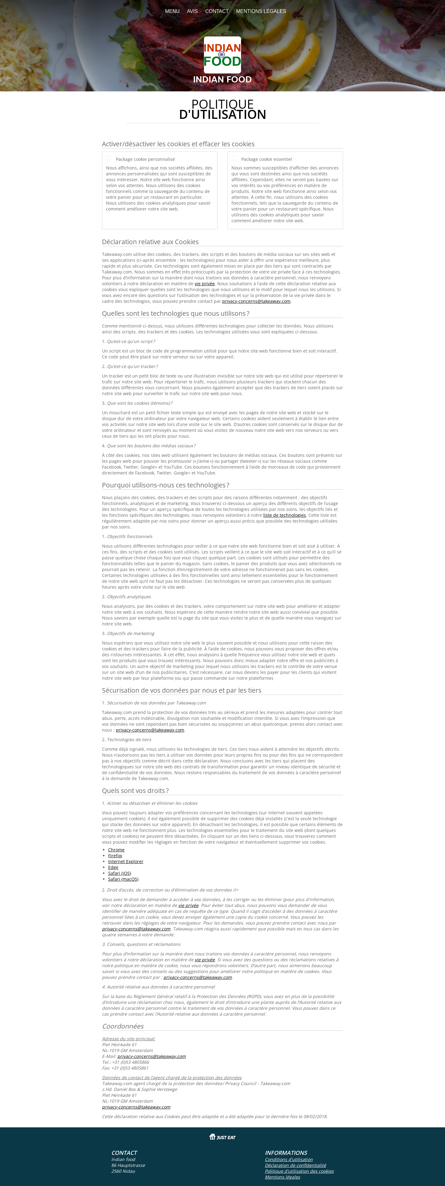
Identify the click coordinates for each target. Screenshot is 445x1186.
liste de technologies (284, 515)
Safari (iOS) (119, 873)
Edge (113, 867)
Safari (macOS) (123, 879)
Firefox (115, 855)
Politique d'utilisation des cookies (299, 1171)
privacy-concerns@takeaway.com (256, 301)
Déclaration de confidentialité (295, 1165)
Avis (192, 11)
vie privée (205, 283)
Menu (172, 11)
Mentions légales (261, 11)
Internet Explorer (125, 861)
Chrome (116, 850)
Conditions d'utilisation (289, 1159)
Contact (217, 11)
